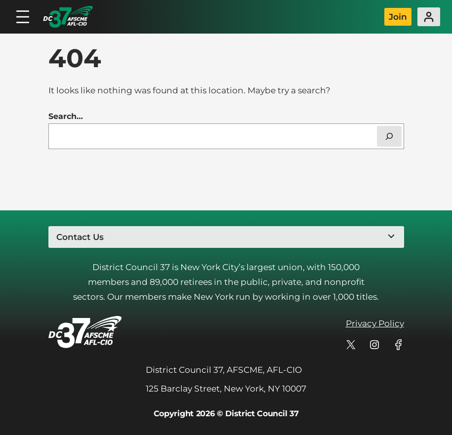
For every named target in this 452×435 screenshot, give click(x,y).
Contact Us (80, 237)
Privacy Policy (375, 323)
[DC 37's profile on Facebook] (398, 345)
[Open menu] (23, 17)
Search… (65, 116)
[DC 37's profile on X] (351, 345)
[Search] (389, 136)
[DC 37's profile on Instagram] (374, 345)
